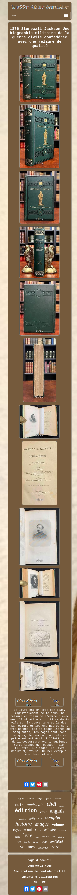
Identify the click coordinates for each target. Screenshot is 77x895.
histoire (23, 824)
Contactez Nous (40, 865)
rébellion (48, 837)
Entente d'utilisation (40, 876)
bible (17, 836)
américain (35, 804)
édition (26, 811)
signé (21, 798)
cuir (19, 805)
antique (42, 824)
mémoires (22, 819)
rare (55, 846)
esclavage (43, 847)
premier (58, 798)
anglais (57, 811)
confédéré (56, 841)
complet (52, 817)
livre (27, 835)
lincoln (27, 842)
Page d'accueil (40, 860)
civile (43, 812)
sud (44, 841)
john (36, 837)
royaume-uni (22, 830)
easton (61, 806)
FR (44, 882)
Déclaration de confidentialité (39, 871)
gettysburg (35, 818)
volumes (27, 846)
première (62, 830)
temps (40, 798)
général (61, 837)
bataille (30, 798)
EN (35, 882)
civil (51, 804)
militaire (50, 830)
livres (38, 830)
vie (18, 841)
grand (48, 799)
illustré (36, 842)
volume (58, 824)
